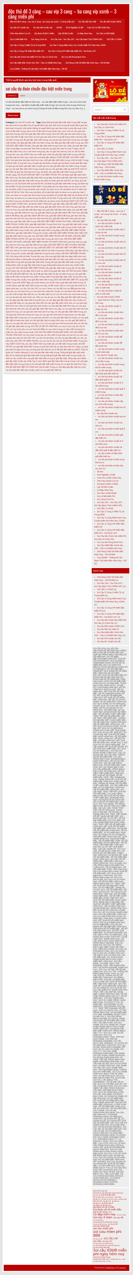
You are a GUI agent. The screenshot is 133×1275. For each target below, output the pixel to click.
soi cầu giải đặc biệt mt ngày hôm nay (47, 320)
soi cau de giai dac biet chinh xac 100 (23, 297)
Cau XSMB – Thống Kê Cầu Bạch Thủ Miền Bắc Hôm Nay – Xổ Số (38, 69)
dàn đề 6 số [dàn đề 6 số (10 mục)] (115, 1201)
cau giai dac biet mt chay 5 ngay (63, 148)
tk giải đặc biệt (60, 358)
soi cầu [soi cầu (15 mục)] (97, 1241)
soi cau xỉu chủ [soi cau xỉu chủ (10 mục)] (98, 1239)
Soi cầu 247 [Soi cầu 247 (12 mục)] (107, 1241)
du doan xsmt (53, 201)
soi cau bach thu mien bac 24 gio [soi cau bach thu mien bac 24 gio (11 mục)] (105, 1222)
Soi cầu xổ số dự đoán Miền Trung (68, 341)
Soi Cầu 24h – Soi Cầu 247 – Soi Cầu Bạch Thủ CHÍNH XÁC (77, 39)
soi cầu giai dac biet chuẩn (35, 306)
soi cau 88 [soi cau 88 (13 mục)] (118, 1217)
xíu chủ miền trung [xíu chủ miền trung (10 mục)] (99, 1261)
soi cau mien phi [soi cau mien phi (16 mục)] (103, 1228)
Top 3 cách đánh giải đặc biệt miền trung (50, 361)
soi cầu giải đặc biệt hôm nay (61, 306)
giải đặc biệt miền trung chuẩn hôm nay (30, 227)
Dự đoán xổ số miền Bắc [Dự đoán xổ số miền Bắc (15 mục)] (107, 1209)
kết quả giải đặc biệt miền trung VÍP (67, 262)
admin (22, 95)
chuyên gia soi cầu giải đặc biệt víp (54, 169)
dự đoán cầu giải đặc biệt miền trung (57, 172)
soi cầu (23, 288)
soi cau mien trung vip (33, 335)
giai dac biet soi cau (28, 247)
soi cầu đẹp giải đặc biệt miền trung (70, 297)
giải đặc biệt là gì (46, 212)
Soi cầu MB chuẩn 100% (110, 22)
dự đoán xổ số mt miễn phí (34, 201)
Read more (13, 115)
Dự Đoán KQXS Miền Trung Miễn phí (38, 186)
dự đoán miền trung (18, 189)
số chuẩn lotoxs (38, 282)
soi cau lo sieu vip (67, 326)
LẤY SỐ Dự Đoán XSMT (76, 271)
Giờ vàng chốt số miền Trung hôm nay (27, 256)
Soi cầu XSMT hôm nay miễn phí (40, 344)
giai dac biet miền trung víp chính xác (46, 239)
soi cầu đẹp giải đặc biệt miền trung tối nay (25, 300)
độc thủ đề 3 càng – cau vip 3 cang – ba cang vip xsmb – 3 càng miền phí (62, 13)
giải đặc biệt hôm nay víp (26, 212)
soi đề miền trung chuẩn (67, 344)
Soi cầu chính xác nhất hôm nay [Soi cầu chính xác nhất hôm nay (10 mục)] (103, 1243)
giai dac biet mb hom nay (17, 218)
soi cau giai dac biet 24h (33, 303)
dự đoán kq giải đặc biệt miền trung (60, 183)
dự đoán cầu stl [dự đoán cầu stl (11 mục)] (107, 1203)
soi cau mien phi (17, 329)
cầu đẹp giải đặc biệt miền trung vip (67, 143)
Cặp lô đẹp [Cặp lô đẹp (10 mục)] (118, 1197)
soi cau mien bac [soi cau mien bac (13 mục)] (101, 1226)
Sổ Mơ (59, 27)
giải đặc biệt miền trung (25, 221)
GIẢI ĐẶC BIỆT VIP (46, 247)
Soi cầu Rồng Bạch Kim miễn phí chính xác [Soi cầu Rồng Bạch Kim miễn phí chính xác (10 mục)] (106, 1245)
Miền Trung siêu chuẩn (16, 279)
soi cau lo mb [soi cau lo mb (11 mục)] (112, 1224)
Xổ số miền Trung (47, 367)
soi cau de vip (47, 297)
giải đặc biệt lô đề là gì (59, 215)
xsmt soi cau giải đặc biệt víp (48, 370)
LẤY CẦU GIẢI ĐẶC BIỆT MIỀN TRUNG (28, 268)
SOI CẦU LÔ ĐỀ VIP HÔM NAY (44, 326)
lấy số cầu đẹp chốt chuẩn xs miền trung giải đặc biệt (41, 271)
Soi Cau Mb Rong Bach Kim (73, 57)
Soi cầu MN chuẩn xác (43, 27)
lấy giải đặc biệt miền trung (58, 268)
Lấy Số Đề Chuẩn (65, 33)
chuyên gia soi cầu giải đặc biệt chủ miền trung (57, 166)
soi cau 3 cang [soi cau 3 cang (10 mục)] (121, 1215)
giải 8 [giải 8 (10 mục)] (110, 1212)
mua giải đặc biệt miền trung (40, 279)
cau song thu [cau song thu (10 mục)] (109, 1197)
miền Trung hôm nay (77, 276)
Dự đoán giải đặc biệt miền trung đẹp (35, 177)
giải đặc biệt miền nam (63, 218)
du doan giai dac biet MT (60, 180)
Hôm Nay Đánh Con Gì (20, 33)
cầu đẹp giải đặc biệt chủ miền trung (33, 143)
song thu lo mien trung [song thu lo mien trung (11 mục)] (101, 1257)
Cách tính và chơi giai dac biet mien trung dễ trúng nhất (49, 137)
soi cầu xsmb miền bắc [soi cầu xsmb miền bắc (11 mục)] (101, 1247)
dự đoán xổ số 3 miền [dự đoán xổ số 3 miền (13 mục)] (103, 1207)
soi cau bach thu (21, 291)
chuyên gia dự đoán (41, 163)
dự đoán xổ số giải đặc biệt (46, 192)
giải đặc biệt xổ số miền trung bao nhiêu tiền (54, 250)
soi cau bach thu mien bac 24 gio (45, 291)
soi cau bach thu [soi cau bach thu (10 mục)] (98, 1220)
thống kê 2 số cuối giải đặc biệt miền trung (40, 352)
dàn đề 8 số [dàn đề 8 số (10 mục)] (96, 1203)
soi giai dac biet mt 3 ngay (68, 346)
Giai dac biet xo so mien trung (19, 250)
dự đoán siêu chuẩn (37, 189)
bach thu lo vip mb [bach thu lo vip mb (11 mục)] (100, 1191)
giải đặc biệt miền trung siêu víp (20, 236)
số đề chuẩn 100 (55, 285)
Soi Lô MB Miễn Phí (18, 39)
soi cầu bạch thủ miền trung (73, 291)
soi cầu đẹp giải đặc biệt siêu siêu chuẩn (64, 300)
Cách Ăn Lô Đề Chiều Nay (98, 27)
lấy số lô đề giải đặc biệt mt (42, 274)
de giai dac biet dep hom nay (27, 172)
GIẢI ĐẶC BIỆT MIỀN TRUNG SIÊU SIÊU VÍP (68, 233)
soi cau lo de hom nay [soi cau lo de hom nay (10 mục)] (100, 1224)
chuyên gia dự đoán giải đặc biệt (20, 166)
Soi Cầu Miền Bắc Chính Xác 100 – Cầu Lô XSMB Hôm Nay (35, 63)
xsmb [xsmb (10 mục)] (123, 1259)
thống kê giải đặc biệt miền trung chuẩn (64, 355)
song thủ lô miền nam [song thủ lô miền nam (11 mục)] (101, 1259)
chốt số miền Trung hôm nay (18, 163)
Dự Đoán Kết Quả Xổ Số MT (30, 183)
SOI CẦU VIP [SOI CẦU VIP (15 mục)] (111, 1238)
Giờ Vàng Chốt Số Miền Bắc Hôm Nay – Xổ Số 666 (88, 63)
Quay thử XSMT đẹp (21, 282)
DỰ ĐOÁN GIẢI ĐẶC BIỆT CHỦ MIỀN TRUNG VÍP (39, 175)
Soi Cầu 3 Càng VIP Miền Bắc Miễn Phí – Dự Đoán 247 (72, 51)
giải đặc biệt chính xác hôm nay (59, 207)
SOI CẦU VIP (29, 338)
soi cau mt (71, 335)
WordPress (110, 1268)
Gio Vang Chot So (39, 39)
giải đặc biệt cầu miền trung (31, 207)
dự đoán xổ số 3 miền (73, 189)
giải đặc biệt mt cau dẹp (36, 245)
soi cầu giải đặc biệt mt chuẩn (63, 317)
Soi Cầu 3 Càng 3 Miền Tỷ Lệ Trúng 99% (28, 45)
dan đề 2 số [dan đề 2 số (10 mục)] (96, 1199)
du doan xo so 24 (54, 189)
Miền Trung (39, 276)
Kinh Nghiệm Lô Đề (74, 27)
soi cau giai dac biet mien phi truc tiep (37, 311)
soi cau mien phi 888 (35, 329)
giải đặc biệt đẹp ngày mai (34, 210)
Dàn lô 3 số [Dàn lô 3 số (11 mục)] (97, 1201)
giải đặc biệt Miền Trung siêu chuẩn (32, 233)
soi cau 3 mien (45, 288)
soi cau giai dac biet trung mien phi (61, 323)
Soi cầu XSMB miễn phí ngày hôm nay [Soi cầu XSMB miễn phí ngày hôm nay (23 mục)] (110, 1252)
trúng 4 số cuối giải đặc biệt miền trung (42, 364)
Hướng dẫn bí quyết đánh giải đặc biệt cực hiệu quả (45, 259)
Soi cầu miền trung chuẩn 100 (24, 332)
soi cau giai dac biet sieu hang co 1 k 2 (26, 323)
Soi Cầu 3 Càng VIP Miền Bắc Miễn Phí (27, 51)
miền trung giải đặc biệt (56, 276)
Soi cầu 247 (32, 288)
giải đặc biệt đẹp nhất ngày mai (61, 210)
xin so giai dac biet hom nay (73, 364)
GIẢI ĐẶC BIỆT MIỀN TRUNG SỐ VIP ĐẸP (54, 236)
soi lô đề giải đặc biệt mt (63, 349)
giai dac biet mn (75, 242)
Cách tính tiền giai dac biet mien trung (69, 134)
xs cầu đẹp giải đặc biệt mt (68, 367)
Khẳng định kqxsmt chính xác (60, 265)
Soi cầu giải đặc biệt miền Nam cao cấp (43, 309)
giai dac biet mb (78, 215)
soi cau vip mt (45, 341)
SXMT (77, 349)
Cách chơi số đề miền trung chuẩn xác (43, 131)
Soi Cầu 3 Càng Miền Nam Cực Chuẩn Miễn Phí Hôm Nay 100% (78, 45)
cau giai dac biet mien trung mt (34, 148)
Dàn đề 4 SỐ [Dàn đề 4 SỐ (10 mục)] (107, 1201)
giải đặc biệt (58, 204)
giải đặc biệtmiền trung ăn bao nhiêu (43, 253)
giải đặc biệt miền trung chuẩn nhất (65, 227)
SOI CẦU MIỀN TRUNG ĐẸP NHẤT (54, 332)
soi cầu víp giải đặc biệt (65, 338)
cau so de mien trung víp (34, 151)
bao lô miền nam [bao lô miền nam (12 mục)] (108, 1195)
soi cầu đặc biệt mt (43, 294)
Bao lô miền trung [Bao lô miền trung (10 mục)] (98, 1197)
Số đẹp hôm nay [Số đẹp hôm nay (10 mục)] (116, 1259)
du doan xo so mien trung (26, 198)
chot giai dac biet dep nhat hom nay (27, 160)
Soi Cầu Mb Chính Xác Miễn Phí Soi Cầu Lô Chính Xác (33, 57)
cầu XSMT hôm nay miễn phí (33, 154)
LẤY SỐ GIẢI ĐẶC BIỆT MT (17, 274)
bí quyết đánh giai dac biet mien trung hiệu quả (60, 128)
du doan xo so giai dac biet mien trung (28, 195)
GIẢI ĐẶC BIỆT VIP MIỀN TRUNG (70, 247)
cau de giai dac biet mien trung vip (64, 140)
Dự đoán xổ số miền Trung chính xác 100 (57, 198)
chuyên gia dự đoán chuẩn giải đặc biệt (69, 163)
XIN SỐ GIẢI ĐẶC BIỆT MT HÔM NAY (22, 367)
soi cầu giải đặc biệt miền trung (69, 311)
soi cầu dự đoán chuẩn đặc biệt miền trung (39, 88)
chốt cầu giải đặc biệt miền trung (62, 154)
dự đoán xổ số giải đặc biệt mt (60, 195)
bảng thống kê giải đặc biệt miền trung (59, 122)
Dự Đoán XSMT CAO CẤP (72, 201)
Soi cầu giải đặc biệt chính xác (58, 303)
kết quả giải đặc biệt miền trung (35, 262)
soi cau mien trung (53, 329)
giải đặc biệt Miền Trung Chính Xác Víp (47, 224)
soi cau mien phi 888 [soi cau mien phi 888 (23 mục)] (107, 1233)
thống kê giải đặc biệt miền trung (30, 355)
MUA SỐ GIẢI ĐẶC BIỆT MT (66, 279)
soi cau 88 (57, 288)
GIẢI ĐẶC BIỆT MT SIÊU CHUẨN (62, 245)
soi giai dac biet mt (47, 346)
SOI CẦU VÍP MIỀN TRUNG (26, 341)
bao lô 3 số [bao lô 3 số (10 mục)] (96, 1195)
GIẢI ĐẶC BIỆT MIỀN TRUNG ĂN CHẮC (54, 221)
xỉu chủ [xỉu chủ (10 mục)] (108, 1261)
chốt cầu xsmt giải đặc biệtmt (42, 157)
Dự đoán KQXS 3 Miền (44, 33)
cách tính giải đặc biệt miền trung (35, 134)
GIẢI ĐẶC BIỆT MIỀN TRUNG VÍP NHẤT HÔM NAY (45, 242)
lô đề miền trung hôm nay (21, 276)
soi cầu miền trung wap (54, 335)
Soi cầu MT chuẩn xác (19, 27)
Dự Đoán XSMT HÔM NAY (40, 204)
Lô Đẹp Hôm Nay (84, 33)
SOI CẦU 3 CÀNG (114, 39)
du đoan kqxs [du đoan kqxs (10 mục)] (122, 1199)
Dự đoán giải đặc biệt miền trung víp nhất (29, 180)
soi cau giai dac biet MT (38, 317)
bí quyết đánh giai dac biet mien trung (49, 125)
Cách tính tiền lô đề (14, 137)
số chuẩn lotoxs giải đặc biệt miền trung (64, 282)
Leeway (122, 1268)
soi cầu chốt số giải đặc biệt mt (20, 294)
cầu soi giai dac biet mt (56, 151)
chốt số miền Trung (79, 160)
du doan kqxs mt (63, 186)
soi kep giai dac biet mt (40, 349)
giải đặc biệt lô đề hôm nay (36, 215)
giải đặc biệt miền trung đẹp (47, 230)
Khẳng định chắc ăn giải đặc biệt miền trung (26, 265)
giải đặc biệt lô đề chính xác (67, 212)
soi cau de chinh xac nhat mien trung (69, 294)
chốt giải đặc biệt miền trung (57, 160)
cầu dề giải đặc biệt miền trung (34, 140)
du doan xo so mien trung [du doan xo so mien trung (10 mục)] (109, 1199)
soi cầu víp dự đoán (45, 338)
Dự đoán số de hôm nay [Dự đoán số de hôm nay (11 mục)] (102, 1205)
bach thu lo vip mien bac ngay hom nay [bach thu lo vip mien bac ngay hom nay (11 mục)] (108, 1193)
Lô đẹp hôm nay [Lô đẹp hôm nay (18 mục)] (104, 1214)
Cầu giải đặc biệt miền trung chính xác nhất (51, 146)
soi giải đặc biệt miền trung (25, 346)
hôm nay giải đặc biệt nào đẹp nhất (61, 256)
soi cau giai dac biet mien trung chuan (56, 314)
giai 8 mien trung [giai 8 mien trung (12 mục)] (100, 1212)
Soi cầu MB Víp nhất (87, 22)
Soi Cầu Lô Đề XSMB (105, 33)
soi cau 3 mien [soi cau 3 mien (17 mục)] (102, 1217)
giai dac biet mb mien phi (40, 218)
